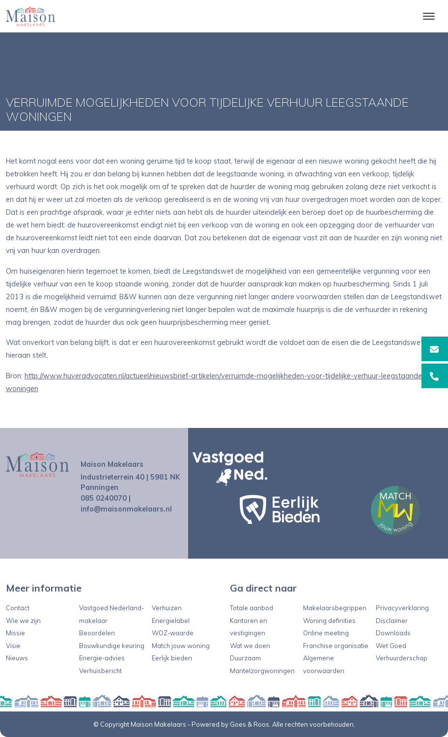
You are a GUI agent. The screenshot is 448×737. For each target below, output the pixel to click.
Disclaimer (392, 620)
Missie (15, 633)
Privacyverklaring (402, 608)
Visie (13, 646)
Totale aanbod (251, 608)
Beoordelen (97, 633)
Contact (17, 608)
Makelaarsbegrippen (334, 608)
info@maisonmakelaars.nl (126, 509)
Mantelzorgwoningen (262, 671)
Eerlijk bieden (172, 658)
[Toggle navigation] (428, 16)
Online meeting (326, 633)
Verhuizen (167, 608)
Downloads (393, 633)
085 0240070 (104, 498)
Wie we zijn (23, 620)
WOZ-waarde (173, 633)
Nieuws (17, 658)
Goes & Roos (249, 724)
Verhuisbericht (100, 671)
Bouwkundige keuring (111, 646)
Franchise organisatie (335, 646)
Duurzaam (245, 658)
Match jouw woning (181, 646)
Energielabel (171, 620)
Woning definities (329, 620)
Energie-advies (102, 658)
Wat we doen (250, 646)
